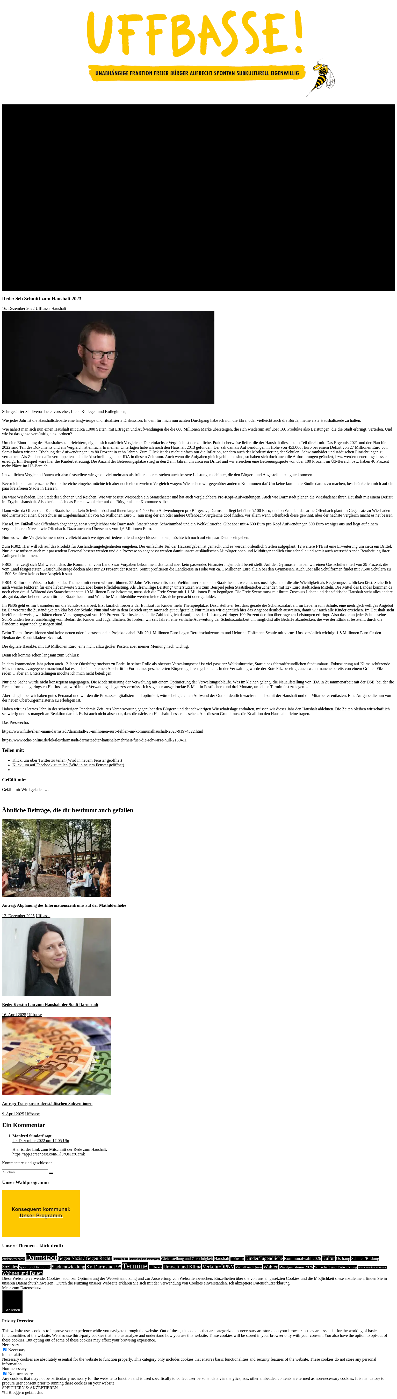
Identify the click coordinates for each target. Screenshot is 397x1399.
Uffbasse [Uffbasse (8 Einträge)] (155, 1267)
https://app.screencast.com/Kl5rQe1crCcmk (48, 1154)
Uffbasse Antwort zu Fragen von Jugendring (90, 176)
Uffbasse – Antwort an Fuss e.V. (80, 186)
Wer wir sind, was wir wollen (47, 111)
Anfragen (20, 274)
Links (17, 284)
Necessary (16, 1350)
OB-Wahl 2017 (45, 209)
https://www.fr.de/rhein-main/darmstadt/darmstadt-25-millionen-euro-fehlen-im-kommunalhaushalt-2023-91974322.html (102, 731)
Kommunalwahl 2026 (30, 251)
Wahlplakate (43, 232)
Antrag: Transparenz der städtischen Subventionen (47, 1103)
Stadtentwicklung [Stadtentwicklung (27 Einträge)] (68, 1266)
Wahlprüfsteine (56, 139)
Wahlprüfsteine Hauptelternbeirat (81, 162)
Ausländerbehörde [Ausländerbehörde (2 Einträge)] (13, 1259)
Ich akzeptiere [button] (240, 1283)
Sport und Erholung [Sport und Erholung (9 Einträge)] (34, 1267)
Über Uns (20, 106)
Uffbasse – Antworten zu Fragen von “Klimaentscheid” (100, 172)
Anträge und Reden (28, 270)
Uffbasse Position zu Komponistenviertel (88, 190)
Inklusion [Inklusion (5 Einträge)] (237, 1259)
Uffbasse (43, 308)
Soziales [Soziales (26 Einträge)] (10, 1266)
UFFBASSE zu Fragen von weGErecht (86, 167)
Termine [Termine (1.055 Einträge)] (134, 1266)
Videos (39, 237)
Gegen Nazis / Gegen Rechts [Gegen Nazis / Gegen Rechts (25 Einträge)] (85, 1258)
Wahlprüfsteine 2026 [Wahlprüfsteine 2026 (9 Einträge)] (296, 1267)
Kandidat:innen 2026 (40, 256)
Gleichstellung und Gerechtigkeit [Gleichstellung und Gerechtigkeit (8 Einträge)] (187, 1259)
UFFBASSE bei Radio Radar (78, 153)
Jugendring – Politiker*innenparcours (85, 195)
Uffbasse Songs (46, 242)
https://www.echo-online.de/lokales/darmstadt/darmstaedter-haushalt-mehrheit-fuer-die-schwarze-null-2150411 (94, 740)
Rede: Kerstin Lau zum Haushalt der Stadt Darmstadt (50, 1004)
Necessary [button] (10, 1345)
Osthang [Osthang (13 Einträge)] (343, 1258)
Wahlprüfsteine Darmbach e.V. (79, 158)
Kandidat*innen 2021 (61, 130)
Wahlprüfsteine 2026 (40, 265)
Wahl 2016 (42, 214)
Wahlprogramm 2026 (40, 260)
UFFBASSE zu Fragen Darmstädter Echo (88, 148)
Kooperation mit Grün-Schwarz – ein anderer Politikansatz (92, 218)
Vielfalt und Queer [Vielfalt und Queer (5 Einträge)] (248, 1267)
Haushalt (58, 308)
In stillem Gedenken (39, 246)
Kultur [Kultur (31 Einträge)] (328, 1258)
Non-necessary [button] (14, 1368)
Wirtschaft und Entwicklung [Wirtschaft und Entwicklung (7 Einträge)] (335, 1267)
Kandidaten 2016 (58, 223)
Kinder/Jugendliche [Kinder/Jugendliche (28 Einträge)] (264, 1258)
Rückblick (31, 116)
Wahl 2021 (42, 125)
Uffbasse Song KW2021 (64, 204)
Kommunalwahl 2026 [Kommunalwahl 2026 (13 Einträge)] (302, 1258)
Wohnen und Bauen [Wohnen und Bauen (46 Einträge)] (22, 1273)
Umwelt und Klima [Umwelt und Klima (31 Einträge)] (182, 1266)
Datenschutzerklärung (271, 1283)
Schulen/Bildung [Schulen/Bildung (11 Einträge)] (365, 1258)
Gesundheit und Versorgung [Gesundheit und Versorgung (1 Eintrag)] (144, 1259)
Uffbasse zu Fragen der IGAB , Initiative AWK (93, 181)
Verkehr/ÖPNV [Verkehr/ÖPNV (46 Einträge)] (218, 1266)
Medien (29, 228)
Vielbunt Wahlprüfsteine (74, 200)
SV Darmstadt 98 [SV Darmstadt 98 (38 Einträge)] (103, 1266)
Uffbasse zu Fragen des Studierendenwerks (89, 144)
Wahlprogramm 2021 (61, 134)
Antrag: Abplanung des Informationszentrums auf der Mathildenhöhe (64, 905)
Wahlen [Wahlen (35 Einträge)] (270, 1266)
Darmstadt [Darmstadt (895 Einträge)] (41, 1257)
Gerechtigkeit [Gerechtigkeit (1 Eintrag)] (120, 1259)
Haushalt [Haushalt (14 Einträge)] (221, 1258)
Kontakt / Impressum (29, 288)
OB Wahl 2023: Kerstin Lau (56, 120)
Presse (17, 279)
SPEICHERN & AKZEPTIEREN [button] (30, 1388)
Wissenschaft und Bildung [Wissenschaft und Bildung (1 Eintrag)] (372, 1267)
